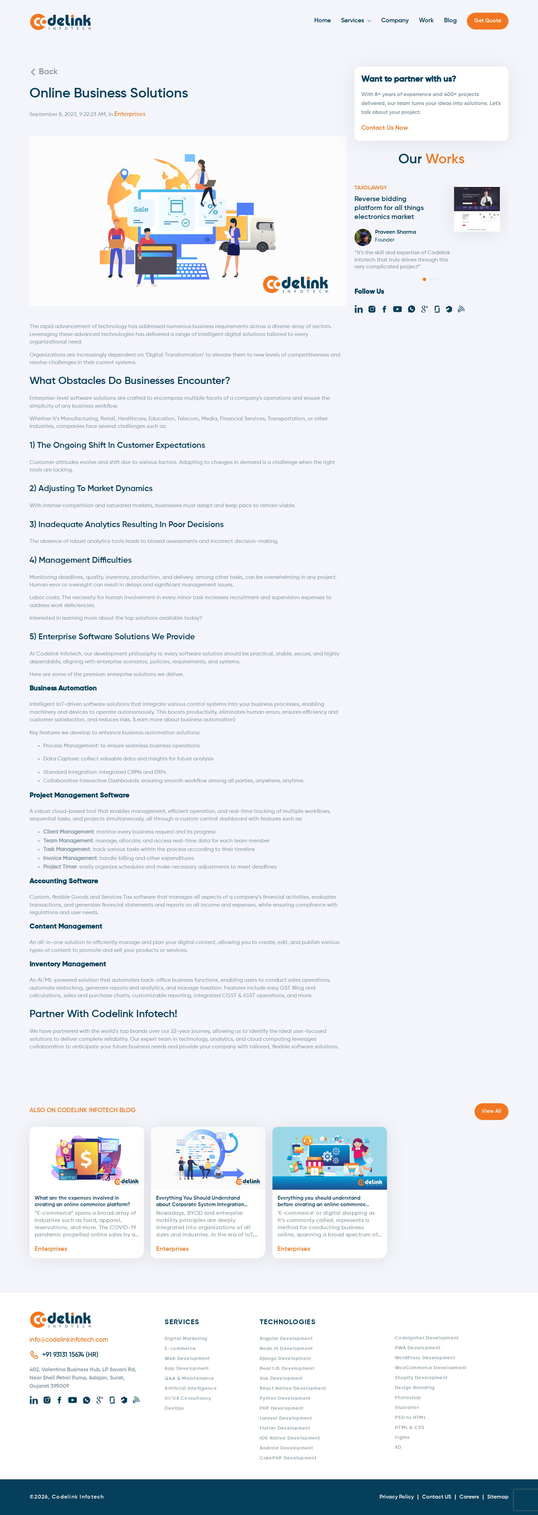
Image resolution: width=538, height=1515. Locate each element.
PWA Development (418, 1348)
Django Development (286, 1358)
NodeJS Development (286, 1349)
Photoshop (408, 1398)
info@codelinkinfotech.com (69, 1340)
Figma (402, 1437)
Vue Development (281, 1378)
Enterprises (51, 1249)
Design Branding (415, 1388)
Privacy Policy (396, 1497)
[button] (424, 279)
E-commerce (180, 1349)
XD (398, 1447)
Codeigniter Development (427, 1338)
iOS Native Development (290, 1438)
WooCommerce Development (431, 1368)
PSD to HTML (410, 1417)
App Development (187, 1368)
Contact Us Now (384, 128)
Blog (450, 21)
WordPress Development (425, 1358)
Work (426, 21)
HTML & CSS (410, 1427)
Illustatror (407, 1408)
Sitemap (497, 1497)
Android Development (286, 1448)
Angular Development (286, 1339)
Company (395, 21)
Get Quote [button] (487, 21)
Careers (469, 1497)
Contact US (436, 1497)
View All (491, 1111)
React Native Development (293, 1388)
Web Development (187, 1358)
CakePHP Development (288, 1458)
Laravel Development (286, 1418)
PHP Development (282, 1408)
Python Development (285, 1398)
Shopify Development (421, 1378)
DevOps (174, 1408)
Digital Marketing (186, 1339)
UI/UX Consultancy (188, 1398)
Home (322, 21)
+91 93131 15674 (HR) (70, 1355)
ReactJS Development (287, 1368)
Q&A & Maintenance (189, 1378)
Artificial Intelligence (191, 1388)
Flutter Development (285, 1428)
